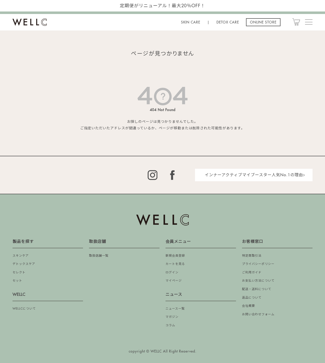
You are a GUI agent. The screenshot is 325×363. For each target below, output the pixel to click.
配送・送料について (256, 289)
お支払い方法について (258, 280)
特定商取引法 (252, 255)
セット (17, 280)
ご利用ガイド (252, 272)
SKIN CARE (190, 22)
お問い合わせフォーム (258, 314)
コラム (170, 325)
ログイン (172, 272)
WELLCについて (24, 308)
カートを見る (175, 263)
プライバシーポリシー (258, 263)
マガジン (172, 316)
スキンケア (20, 255)
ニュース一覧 (175, 308)
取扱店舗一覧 (98, 255)
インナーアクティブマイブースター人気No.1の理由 (254, 175)
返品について (252, 297)
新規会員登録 (175, 255)
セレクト (19, 272)
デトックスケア (23, 263)
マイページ (174, 280)
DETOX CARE (227, 22)
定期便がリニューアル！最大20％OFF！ (162, 5)
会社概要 (248, 305)
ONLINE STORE (263, 22)
